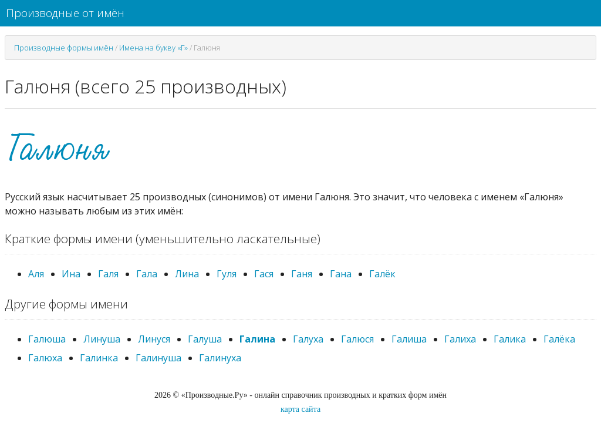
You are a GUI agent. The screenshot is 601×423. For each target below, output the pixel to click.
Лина (187, 273)
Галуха (308, 339)
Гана (341, 273)
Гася (264, 273)
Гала (146, 273)
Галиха (460, 339)
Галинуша (158, 357)
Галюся (357, 339)
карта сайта (300, 409)
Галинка (99, 357)
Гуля (227, 273)
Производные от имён (65, 13)
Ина (71, 273)
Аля (36, 273)
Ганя (301, 273)
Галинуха (220, 357)
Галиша (409, 339)
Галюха (45, 357)
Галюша (47, 339)
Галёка (559, 339)
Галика (510, 339)
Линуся (154, 339)
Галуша (205, 339)
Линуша (101, 339)
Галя (108, 273)
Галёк (382, 273)
